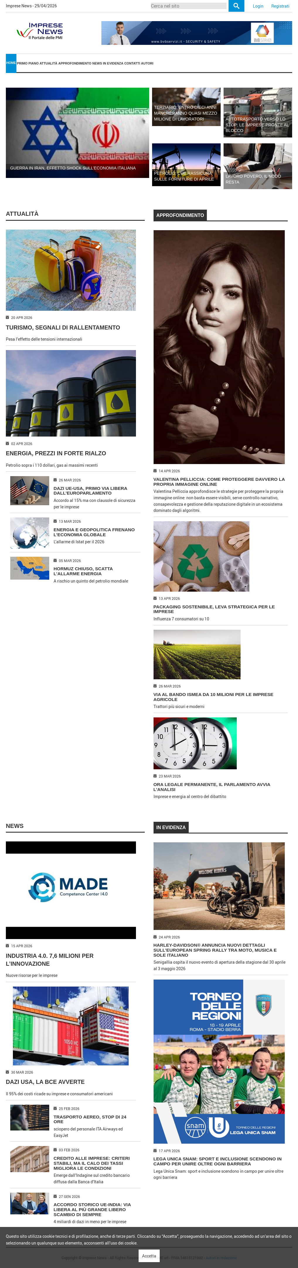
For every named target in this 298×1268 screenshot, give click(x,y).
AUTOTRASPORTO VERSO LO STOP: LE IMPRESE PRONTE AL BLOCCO (257, 125)
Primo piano (28, 63)
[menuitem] (11, 63)
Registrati (280, 6)
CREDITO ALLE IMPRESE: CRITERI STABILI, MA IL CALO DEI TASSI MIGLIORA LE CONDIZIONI (92, 1163)
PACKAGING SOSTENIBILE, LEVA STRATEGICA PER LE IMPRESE (214, 609)
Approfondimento (74, 63)
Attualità (48, 63)
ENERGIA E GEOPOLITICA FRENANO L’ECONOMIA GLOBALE (94, 532)
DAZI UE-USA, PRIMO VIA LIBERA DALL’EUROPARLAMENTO (90, 491)
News (97, 63)
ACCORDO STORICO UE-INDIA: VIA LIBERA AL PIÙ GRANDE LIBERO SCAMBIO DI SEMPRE (92, 1209)
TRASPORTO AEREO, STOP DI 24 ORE (90, 1119)
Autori (147, 63)
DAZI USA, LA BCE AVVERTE (45, 1082)
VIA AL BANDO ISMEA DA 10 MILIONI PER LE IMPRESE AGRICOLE (213, 697)
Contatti (132, 63)
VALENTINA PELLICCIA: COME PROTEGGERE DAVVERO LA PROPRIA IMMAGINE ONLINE (219, 482)
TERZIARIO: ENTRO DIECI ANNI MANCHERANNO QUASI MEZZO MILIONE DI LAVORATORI (185, 113)
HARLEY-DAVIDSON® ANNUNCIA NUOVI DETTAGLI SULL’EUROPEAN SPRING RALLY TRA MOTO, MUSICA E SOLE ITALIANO (215, 950)
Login (258, 6)
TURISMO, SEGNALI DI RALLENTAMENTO (63, 327)
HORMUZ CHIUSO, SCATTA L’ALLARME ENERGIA (83, 571)
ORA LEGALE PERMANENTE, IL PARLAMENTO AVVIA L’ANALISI (212, 787)
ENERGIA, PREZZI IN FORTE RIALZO (56, 453)
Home (11, 62)
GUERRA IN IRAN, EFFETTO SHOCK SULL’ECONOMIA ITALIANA (73, 168)
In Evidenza (113, 63)
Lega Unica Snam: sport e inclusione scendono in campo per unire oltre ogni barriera (218, 1161)
